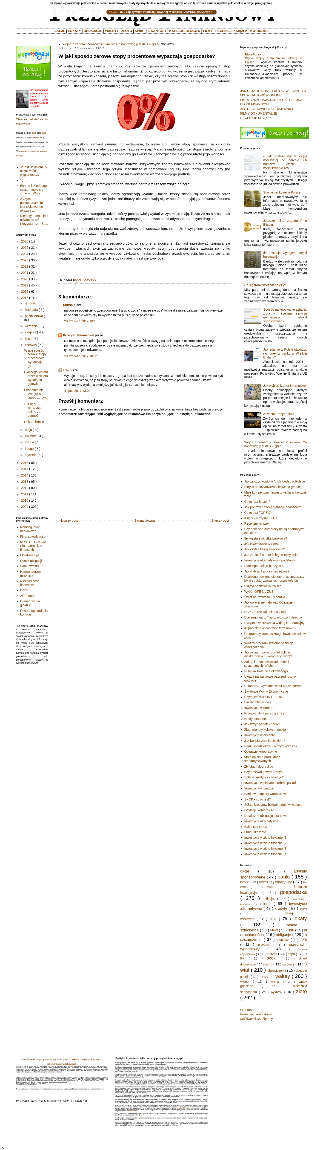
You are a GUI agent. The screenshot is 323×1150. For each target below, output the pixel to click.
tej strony (136, 1115)
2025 (24, 247)
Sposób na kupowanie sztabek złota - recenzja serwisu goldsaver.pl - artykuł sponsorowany (285, 315)
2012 (24, 488)
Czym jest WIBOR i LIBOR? (264, 697)
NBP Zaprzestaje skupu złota (265, 612)
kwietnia (31, 436)
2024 (24, 254)
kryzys (303, 908)
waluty (282, 976)
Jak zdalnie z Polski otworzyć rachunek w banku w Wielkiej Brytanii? (285, 353)
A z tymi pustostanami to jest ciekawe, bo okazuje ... (31, 204)
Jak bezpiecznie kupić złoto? (264, 741)
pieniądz (283, 940)
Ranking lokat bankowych (30, 529)
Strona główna (144, 520)
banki (283, 877)
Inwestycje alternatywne (261, 821)
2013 (24, 481)
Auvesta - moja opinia (278, 414)
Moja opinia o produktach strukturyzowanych (262, 759)
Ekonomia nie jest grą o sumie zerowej (36, 394)
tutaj (34, 133)
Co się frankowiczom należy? (265, 285)
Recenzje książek (256, 523)
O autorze (247, 1010)
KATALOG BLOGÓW (184, 31)
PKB (303, 940)
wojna (275, 981)
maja (28, 430)
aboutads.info (132, 1111)
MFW (274, 930)
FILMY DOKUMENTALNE (258, 113)
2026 (24, 241)
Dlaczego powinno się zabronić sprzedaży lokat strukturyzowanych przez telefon (274, 578)
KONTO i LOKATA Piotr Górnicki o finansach (33, 546)
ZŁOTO (126, 31)
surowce (288, 964)
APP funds (27, 596)
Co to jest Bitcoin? (257, 501)
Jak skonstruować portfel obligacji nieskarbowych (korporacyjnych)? (268, 654)
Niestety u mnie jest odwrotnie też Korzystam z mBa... (34, 219)
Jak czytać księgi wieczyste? (264, 549)
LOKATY (74, 31)
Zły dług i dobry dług (258, 766)
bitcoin (244, 882)
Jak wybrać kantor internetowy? (266, 571)
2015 (24, 469)
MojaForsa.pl (29, 555)
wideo (244, 981)
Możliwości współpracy (256, 1019)
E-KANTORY (157, 31)
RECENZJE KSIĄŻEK (231, 31)
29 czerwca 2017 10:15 (80, 321)
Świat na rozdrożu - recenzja (264, 597)
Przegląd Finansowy (78, 335)
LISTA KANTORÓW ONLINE (260, 95)
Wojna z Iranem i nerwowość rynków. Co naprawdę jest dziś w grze (110, 44)
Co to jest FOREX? (258, 512)
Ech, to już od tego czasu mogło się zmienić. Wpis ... (33, 189)
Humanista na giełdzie (30, 603)
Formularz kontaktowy (256, 1014)
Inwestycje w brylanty (259, 735)
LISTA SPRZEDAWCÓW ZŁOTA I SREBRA (271, 100)
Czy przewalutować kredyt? (263, 772)
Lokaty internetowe (258, 702)
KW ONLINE (259, 31)
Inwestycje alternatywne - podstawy (269, 560)
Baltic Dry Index (255, 827)
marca (29, 442)
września (31, 326)
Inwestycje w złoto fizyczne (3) (266, 848)
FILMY (208, 31)
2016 (24, 463)
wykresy (276, 992)
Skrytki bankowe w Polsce (281, 192)
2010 (24, 500)
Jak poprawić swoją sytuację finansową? (273, 507)
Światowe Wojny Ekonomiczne (266, 691)
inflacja (269, 899)
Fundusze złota (255, 832)
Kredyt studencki (256, 719)
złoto (301, 991)
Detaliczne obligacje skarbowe (266, 816)
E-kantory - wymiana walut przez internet (273, 686)
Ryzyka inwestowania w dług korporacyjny (274, 623)
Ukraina (264, 977)
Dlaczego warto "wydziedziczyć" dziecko (273, 617)
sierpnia (30, 332)
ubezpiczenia (276, 970)
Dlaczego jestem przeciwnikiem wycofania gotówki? (36, 377)
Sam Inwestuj (30, 566)
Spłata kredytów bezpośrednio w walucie (273, 804)
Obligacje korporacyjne (260, 751)
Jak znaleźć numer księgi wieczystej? (271, 555)
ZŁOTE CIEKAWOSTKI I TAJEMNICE (267, 109)
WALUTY (112, 31)
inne (267, 904)
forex (270, 887)
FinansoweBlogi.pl (33, 536)
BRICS (263, 882)
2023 (24, 260)
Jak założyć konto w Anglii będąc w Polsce (274, 481)
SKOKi (271, 958)
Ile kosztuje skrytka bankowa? (265, 538)
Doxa (24, 590)
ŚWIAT (140, 31)
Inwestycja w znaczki (259, 788)
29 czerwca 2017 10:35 (80, 356)
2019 (24, 285)
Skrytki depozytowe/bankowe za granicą (273, 487)
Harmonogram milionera (30, 573)
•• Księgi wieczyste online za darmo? (33, 409)
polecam (38, 137)
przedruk (263, 944)
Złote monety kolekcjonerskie (265, 729)
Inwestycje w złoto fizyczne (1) (266, 837)
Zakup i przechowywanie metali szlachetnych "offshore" (266, 663)
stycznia (31, 455)
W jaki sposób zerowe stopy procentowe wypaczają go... (35, 358)
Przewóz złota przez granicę (264, 713)
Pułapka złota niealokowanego (266, 671)
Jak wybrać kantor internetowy (284, 385)
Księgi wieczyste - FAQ (260, 518)
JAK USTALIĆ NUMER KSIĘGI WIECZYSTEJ (273, 91)
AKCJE (59, 31)
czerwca (31, 345)
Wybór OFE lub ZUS (259, 591)
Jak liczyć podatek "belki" (262, 724)
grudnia (30, 303)
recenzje (269, 954)
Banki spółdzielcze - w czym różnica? (270, 746)
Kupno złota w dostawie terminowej (269, 628)
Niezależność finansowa (29, 583)
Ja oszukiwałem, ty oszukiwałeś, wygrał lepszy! (33, 171)
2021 (24, 272)
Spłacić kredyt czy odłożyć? (264, 777)
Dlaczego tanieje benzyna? (263, 566)
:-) (21, 180)
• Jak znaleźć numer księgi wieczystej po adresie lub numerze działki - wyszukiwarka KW (285, 162)
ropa (292, 954)
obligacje (283, 935)
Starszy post (220, 520)
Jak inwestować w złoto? (262, 544)
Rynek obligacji (31, 561)
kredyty (281, 908)
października (34, 316)
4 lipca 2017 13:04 (77, 391)
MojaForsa (253, 54)
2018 (24, 291)
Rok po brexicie (35, 422)
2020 (24, 279)
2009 (24, 507)
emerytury (283, 882)
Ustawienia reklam (183, 1108)
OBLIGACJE (93, 31)
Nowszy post (69, 520)
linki (273, 919)
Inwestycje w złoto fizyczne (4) (266, 854)
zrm (66, 370)
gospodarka (85, 279)
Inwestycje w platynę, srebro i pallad (270, 783)
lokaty (300, 918)
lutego (29, 449)
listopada (31, 310)
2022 (24, 266)
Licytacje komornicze (259, 810)
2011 (24, 494)
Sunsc (68, 305)
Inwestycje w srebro (258, 708)
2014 (24, 475)
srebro (267, 964)
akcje (244, 871)
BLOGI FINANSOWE (255, 104)
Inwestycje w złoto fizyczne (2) (266, 843)
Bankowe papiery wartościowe (266, 794)
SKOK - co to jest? (257, 799)
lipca (28, 339)
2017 (24, 298)
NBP (291, 930)
